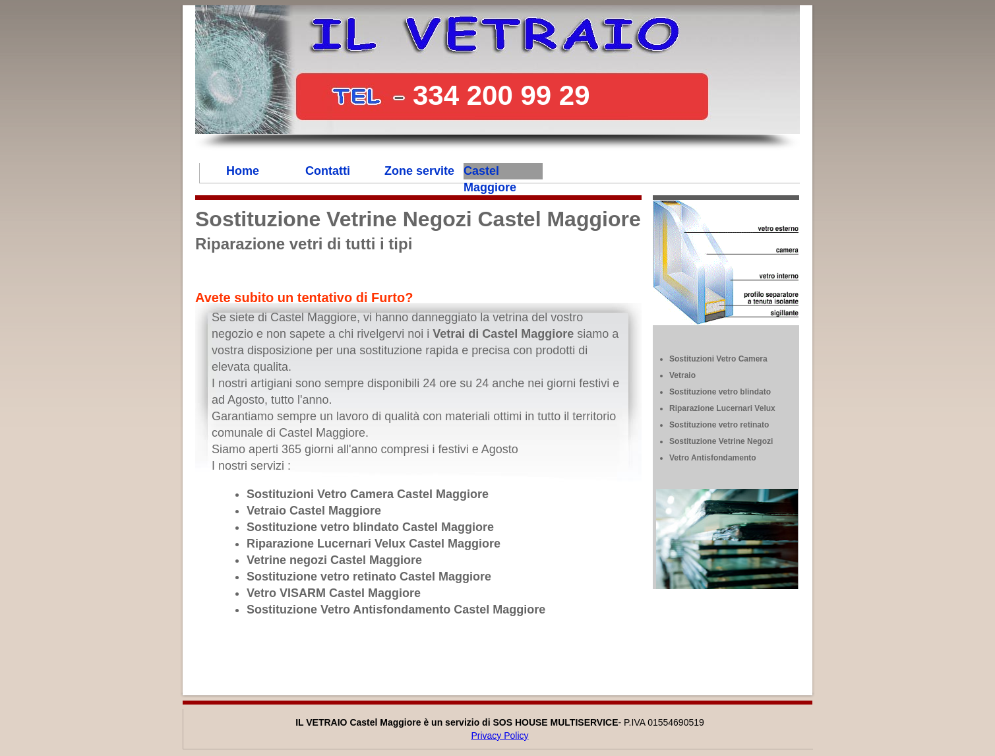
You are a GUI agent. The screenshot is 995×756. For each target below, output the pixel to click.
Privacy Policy (499, 735)
